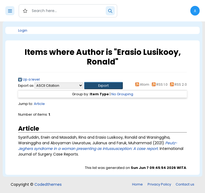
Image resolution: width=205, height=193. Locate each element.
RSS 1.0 (158, 84)
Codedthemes (48, 184)
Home (137, 184)
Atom (141, 84)
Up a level (29, 79)
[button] (195, 11)
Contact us (185, 184)
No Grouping (122, 94)
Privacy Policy (159, 184)
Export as (26, 85)
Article (39, 103)
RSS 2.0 (177, 84)
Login (22, 30)
